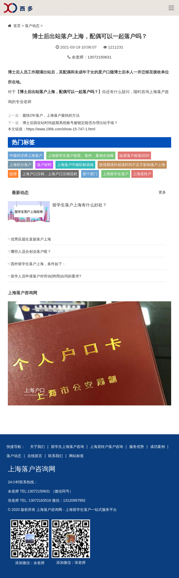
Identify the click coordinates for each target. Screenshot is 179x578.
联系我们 (55, 456)
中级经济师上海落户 (25, 155)
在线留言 (34, 456)
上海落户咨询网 (31, 469)
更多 (162, 192)
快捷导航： (16, 447)
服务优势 (136, 447)
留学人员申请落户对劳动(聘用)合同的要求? (46, 276)
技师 (13, 174)
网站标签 (76, 456)
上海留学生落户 (115, 174)
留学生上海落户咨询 (67, 447)
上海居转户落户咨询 (106, 447)
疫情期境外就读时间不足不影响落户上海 (132, 165)
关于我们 (37, 447)
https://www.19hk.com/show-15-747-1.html (60, 129)
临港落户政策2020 (134, 155)
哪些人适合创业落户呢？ (31, 251)
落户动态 (32, 26)
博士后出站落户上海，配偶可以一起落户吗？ (59, 91)
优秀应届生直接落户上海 (31, 239)
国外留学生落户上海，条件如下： (38, 264)
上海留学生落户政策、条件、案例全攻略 (81, 155)
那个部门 (90, 174)
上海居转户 (142, 174)
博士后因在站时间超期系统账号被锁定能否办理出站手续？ (70, 123)
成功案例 (157, 447)
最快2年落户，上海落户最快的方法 (51, 115)
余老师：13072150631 (91, 57)
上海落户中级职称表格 (75, 165)
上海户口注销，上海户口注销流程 (49, 174)
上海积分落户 (20, 165)
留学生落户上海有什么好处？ (79, 205)
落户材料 (44, 165)
